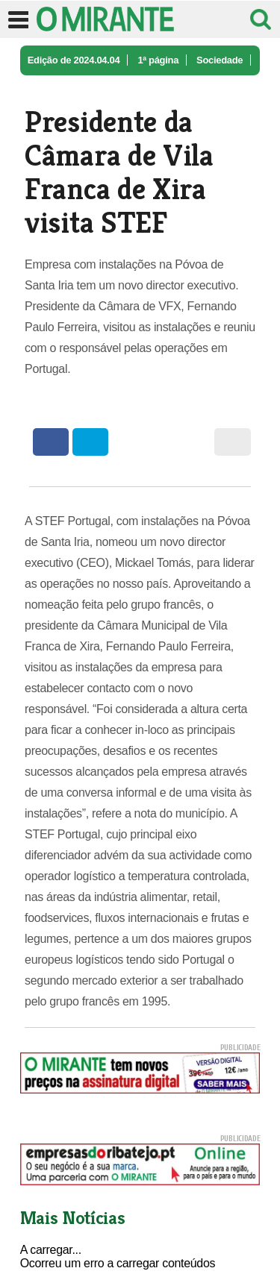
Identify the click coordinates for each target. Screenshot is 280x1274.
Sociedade (219, 60)
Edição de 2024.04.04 (74, 60)
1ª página (157, 60)
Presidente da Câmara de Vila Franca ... (113, 89)
